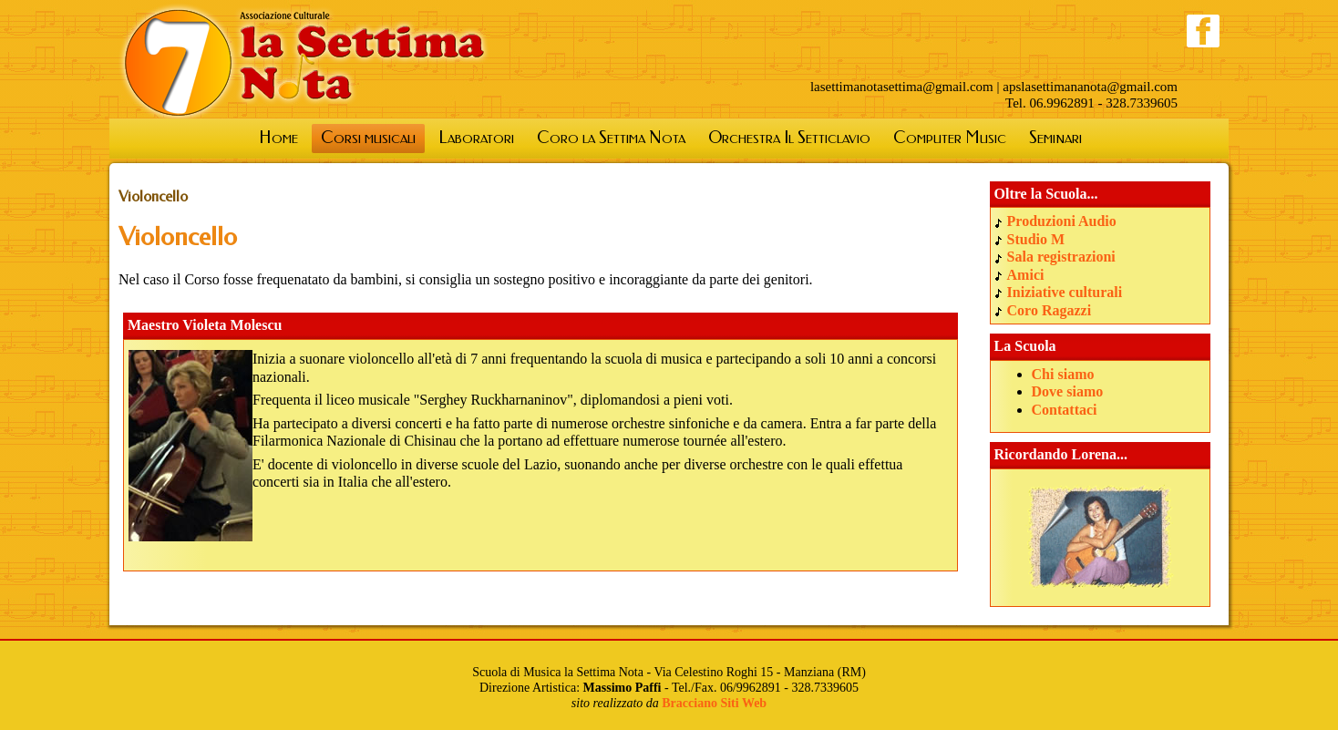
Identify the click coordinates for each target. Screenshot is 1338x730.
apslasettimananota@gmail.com (1090, 86)
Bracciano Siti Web (714, 703)
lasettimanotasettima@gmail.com (901, 86)
